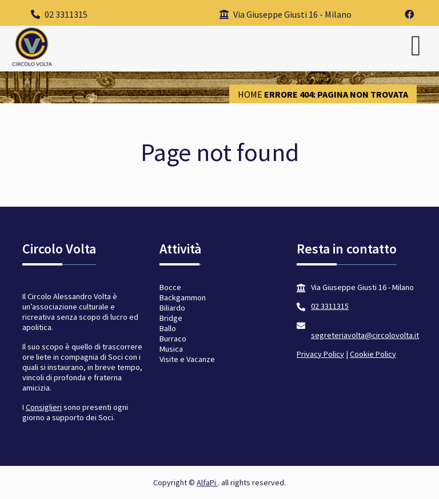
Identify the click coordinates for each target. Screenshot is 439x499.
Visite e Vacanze (187, 359)
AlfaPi (207, 482)
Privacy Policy (320, 354)
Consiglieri (44, 407)
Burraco (172, 338)
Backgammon (182, 297)
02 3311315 (59, 14)
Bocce (170, 287)
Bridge (170, 318)
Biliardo (172, 308)
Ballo (167, 328)
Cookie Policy (373, 354)
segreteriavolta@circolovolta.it (365, 335)
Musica (171, 349)
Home (250, 94)
